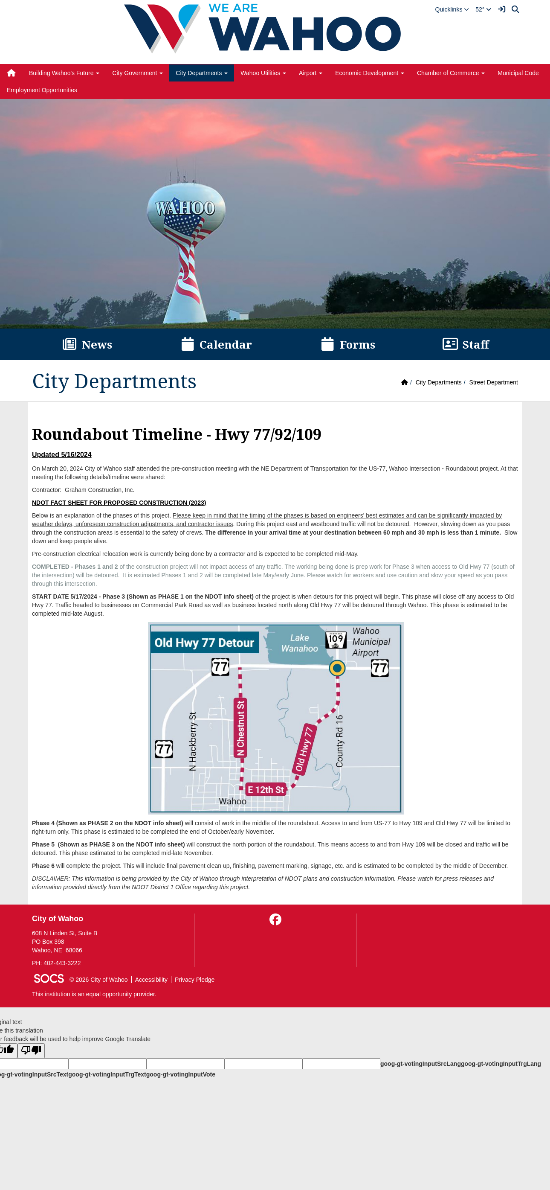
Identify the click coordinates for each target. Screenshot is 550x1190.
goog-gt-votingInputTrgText (107, 1074)
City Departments (439, 382)
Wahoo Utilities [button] (263, 73)
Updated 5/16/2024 (62, 454)
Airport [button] (310, 73)
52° (483, 9)
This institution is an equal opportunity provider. (94, 994)
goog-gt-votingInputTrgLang (501, 1063)
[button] (452, 9)
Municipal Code (518, 73)
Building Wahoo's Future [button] (64, 73)
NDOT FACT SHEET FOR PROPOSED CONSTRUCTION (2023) (119, 502)
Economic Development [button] (369, 73)
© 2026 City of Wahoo (98, 979)
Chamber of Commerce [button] (451, 73)
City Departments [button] (202, 73)
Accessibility (151, 979)
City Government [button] (137, 73)
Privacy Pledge (194, 979)
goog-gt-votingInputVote (180, 1074)
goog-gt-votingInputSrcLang (420, 1063)
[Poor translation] (31, 1050)
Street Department (493, 382)
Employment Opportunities (42, 90)
